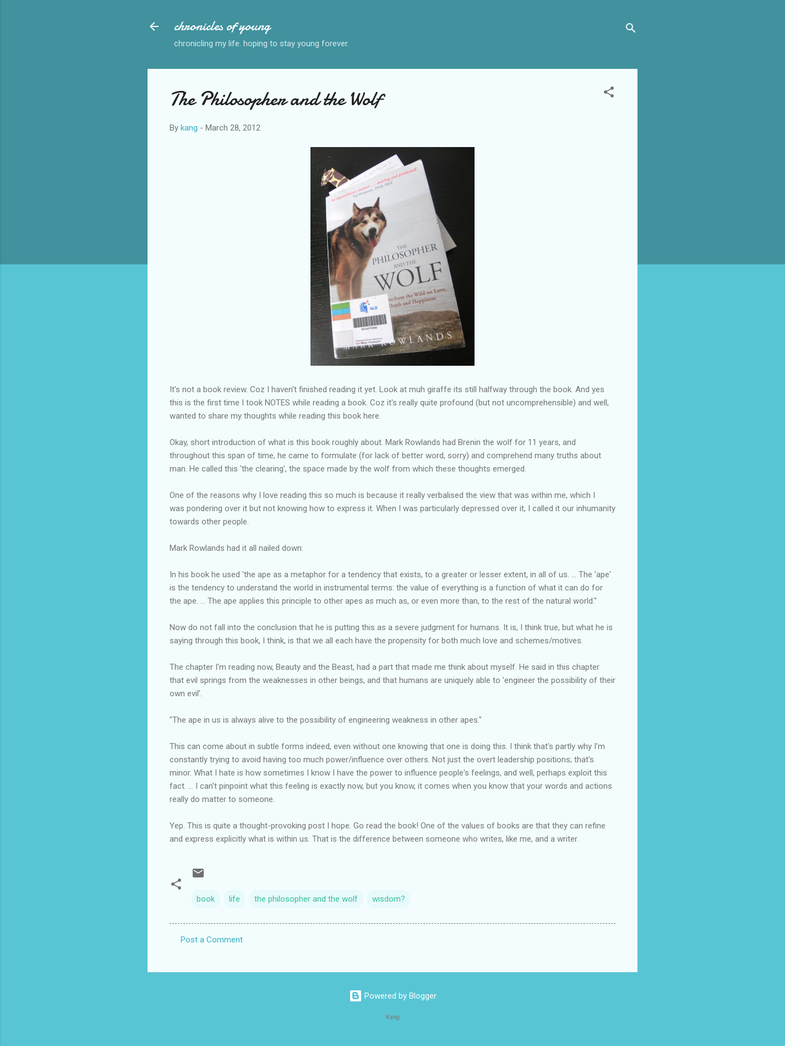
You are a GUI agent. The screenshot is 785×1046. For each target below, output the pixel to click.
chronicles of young (222, 26)
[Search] (630, 30)
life (234, 899)
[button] (608, 93)
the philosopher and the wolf (306, 899)
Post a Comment (212, 940)
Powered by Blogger (393, 996)
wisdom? (388, 899)
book (206, 899)
